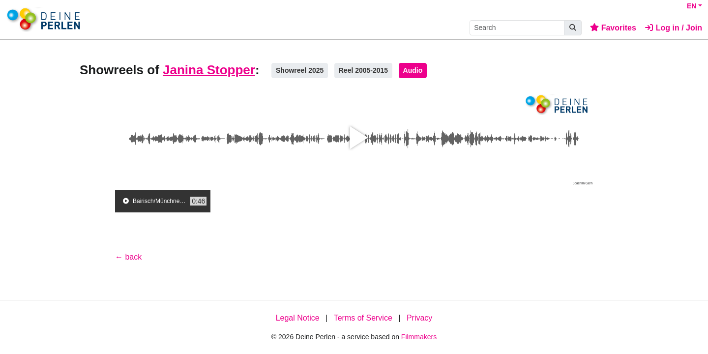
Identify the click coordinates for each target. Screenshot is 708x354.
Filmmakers (419, 337)
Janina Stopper (209, 69)
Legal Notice (298, 318)
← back (128, 257)
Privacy (419, 318)
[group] (162, 201)
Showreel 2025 (300, 70)
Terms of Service (363, 318)
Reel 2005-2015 (363, 70)
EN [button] (691, 6)
